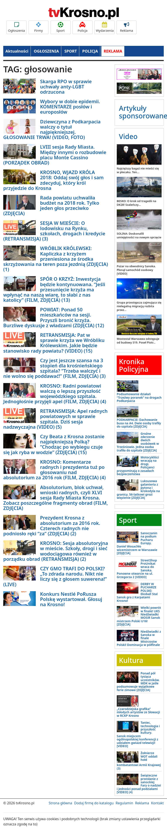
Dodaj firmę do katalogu (93, 803)
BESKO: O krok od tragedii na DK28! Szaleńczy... (136, 203)
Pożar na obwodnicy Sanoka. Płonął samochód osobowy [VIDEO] (136, 269)
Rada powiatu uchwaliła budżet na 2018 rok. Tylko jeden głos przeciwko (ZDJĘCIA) (51, 205)
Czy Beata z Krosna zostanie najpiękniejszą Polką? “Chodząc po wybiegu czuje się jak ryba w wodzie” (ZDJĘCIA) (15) (53, 444)
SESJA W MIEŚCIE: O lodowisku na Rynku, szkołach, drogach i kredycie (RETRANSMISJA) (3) (54, 231)
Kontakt (157, 803)
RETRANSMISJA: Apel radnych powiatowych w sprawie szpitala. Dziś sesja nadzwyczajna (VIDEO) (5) (55, 419)
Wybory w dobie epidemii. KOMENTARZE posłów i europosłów (70, 106)
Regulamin (124, 803)
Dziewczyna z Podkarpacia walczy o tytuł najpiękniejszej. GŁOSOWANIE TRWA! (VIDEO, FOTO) (52, 129)
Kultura (131, 660)
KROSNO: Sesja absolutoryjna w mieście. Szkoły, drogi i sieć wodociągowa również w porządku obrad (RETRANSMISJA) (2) (55, 551)
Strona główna (60, 803)
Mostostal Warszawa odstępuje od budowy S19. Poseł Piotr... (138, 340)
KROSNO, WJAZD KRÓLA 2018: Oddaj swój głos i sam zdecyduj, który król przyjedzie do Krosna (53, 180)
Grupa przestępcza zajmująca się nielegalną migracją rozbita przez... (139, 306)
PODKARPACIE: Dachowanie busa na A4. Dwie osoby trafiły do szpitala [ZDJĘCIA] (139, 423)
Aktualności (16, 51)
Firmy (38, 27)
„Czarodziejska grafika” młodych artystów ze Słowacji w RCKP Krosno (138, 712)
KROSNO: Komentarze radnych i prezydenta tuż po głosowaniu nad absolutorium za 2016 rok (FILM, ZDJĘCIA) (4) (54, 469)
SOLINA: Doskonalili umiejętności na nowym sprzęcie (139, 235)
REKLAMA (113, 51)
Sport (60, 27)
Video (128, 136)
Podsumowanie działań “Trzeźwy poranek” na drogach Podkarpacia (139, 397)
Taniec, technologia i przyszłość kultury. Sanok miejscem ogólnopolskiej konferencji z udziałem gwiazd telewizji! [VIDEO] (138, 734)
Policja (82, 27)
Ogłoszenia (16, 27)
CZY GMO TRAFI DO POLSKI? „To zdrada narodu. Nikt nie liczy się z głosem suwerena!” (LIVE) (55, 576)
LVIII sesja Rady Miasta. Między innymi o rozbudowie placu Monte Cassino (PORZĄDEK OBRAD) (54, 154)
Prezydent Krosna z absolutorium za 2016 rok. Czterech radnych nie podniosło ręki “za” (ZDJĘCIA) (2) (51, 525)
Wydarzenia (105, 27)
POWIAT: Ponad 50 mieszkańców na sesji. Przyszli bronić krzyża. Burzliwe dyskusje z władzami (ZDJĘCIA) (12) (53, 317)
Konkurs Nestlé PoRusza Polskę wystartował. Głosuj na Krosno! (71, 599)
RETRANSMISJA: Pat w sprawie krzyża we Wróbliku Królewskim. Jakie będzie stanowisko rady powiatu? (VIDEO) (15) (54, 343)
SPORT (70, 51)
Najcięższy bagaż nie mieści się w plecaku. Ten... (138, 170)
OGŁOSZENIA (46, 51)
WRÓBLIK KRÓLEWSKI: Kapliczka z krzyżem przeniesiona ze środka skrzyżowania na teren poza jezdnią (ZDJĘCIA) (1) (55, 258)
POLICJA (90, 51)
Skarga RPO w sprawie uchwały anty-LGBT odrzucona (66, 86)
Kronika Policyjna (133, 365)
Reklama (126, 27)
